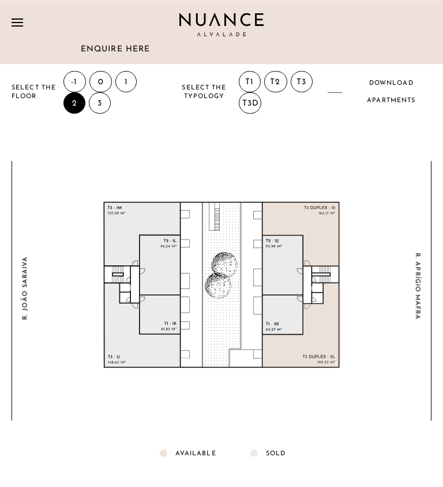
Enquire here (115, 49)
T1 (249, 82)
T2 (275, 82)
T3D (250, 103)
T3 (301, 82)
